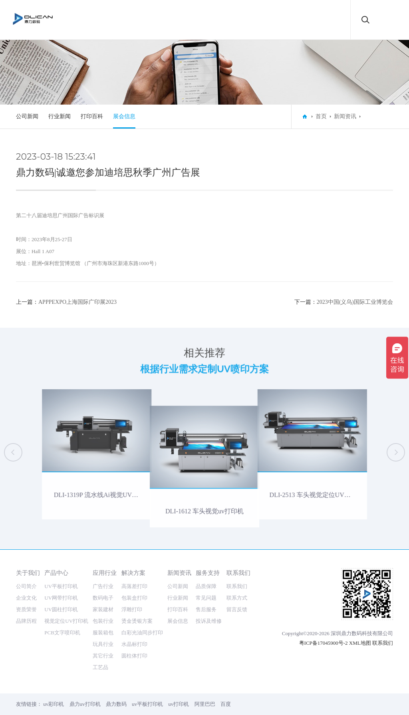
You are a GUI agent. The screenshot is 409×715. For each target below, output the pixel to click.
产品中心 (56, 572)
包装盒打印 (134, 598)
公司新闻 (27, 116)
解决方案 (133, 572)
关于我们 (28, 572)
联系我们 (238, 572)
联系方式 (236, 598)
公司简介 (26, 586)
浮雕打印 (131, 609)
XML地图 (360, 643)
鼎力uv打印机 (85, 704)
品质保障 (206, 586)
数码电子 (103, 598)
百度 (225, 704)
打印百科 (92, 116)
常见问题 (206, 598)
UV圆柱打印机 (61, 609)
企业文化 (26, 598)
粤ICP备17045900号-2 (323, 643)
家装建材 (103, 609)
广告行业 (103, 586)
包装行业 (103, 621)
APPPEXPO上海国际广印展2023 (77, 302)
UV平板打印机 (61, 586)
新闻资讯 (345, 116)
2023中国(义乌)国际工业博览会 (355, 302)
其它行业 (103, 656)
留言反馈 (236, 609)
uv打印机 (178, 704)
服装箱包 (103, 633)
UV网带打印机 (61, 598)
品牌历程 (26, 621)
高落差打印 (134, 586)
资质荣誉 (26, 609)
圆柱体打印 (134, 656)
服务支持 (208, 572)
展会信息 (124, 116)
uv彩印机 (53, 704)
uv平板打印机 (147, 704)
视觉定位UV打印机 (66, 621)
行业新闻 (59, 116)
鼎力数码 (116, 704)
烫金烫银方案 (137, 621)
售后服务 (206, 609)
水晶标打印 (134, 644)
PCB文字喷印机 (62, 633)
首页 (321, 116)
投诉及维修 (209, 621)
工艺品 (100, 667)
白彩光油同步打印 (142, 633)
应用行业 (105, 572)
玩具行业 (103, 644)
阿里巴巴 (205, 704)
